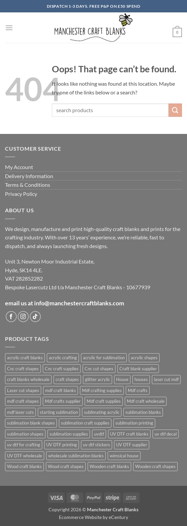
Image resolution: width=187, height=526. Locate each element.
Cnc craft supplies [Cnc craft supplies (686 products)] (62, 368)
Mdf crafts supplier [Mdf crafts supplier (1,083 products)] (63, 401)
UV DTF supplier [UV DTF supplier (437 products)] (131, 444)
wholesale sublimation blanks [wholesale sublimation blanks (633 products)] (76, 455)
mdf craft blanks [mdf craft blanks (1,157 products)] (60, 390)
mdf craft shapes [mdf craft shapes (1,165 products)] (23, 401)
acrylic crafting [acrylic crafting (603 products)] (63, 357)
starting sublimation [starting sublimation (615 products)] (59, 412)
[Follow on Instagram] (23, 316)
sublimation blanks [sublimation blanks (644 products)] (143, 412)
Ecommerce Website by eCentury (93, 517)
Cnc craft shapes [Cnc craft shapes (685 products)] (23, 368)
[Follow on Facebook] (11, 316)
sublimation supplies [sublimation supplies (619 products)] (69, 434)
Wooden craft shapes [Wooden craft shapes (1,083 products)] (155, 466)
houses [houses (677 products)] (141, 379)
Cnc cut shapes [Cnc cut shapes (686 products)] (99, 368)
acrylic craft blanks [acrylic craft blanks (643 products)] (25, 357)
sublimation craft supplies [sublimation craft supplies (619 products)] (85, 423)
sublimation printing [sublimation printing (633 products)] (134, 423)
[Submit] (175, 110)
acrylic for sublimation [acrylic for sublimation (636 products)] (104, 357)
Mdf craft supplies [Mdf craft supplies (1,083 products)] (104, 401)
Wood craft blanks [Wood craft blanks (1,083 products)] (24, 466)
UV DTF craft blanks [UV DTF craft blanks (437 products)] (129, 434)
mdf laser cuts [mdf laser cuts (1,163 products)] (20, 412)
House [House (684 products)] (122, 379)
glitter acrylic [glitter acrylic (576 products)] (97, 379)
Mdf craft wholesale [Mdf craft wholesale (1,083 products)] (146, 401)
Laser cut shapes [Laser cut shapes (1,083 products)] (23, 390)
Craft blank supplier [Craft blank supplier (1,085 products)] (138, 368)
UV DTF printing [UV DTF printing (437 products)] (61, 444)
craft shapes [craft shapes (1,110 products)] (67, 379)
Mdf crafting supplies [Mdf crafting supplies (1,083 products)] (102, 390)
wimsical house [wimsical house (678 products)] (124, 455)
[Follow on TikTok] (35, 316)
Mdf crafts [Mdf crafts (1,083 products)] (138, 390)
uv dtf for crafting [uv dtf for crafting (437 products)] (23, 444)
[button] (9, 27)
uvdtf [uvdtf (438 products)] (99, 434)
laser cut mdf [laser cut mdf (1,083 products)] (166, 379)
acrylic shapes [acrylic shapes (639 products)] (144, 357)
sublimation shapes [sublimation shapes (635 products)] (25, 434)
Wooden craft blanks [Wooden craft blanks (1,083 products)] (109, 466)
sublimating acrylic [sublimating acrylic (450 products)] (101, 412)
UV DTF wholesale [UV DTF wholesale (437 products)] (24, 455)
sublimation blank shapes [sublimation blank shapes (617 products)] (31, 423)
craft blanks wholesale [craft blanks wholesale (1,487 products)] (28, 379)
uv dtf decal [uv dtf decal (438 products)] (166, 434)
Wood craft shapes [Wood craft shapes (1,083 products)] (66, 466)
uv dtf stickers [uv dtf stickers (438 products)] (96, 444)
